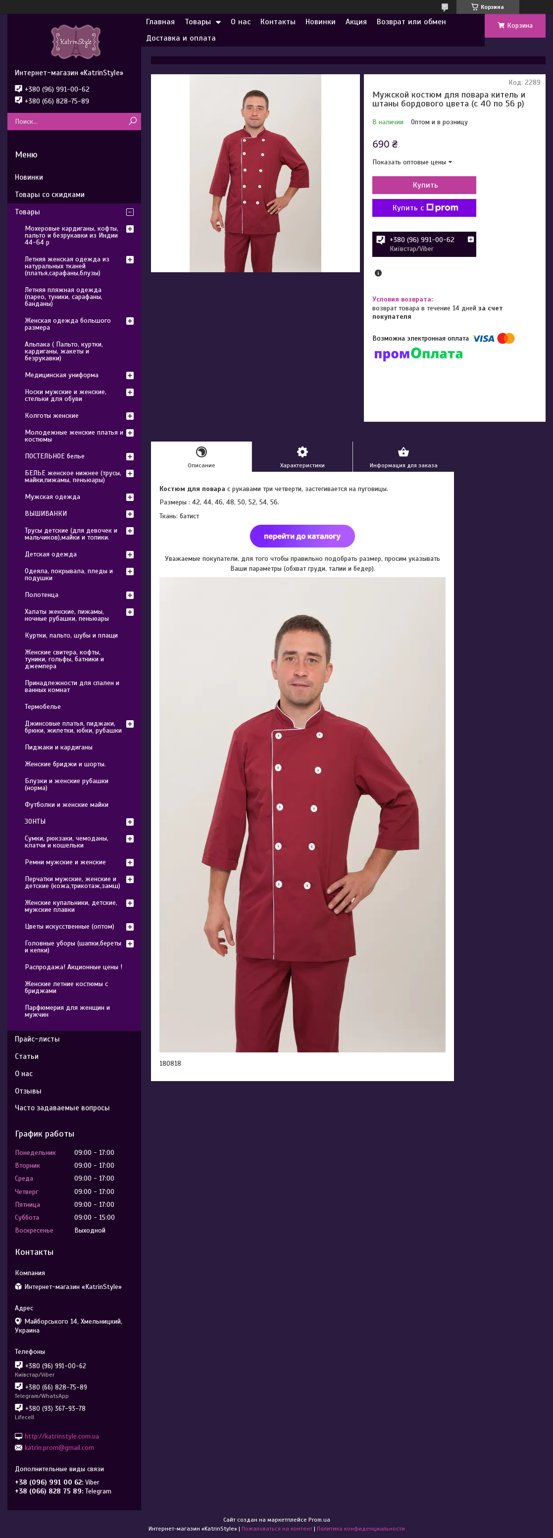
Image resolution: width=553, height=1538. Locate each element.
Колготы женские (52, 415)
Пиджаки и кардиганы (59, 747)
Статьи (27, 1056)
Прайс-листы (37, 1039)
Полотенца (41, 595)
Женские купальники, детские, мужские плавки (71, 906)
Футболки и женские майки (66, 804)
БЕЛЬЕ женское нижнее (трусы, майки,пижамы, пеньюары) (73, 476)
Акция (356, 22)
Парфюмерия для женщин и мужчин (67, 1011)
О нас (241, 22)
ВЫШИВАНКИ (46, 513)
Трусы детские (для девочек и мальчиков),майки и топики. (71, 534)
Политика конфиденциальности (361, 1528)
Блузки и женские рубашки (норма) (66, 784)
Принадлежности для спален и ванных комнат (72, 686)
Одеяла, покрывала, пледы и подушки (69, 574)
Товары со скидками (50, 194)
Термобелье (43, 706)
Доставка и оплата (181, 38)
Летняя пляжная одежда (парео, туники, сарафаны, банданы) (63, 297)
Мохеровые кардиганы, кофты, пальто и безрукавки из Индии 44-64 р (71, 235)
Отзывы (28, 1091)
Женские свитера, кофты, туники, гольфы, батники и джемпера (64, 659)
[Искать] (132, 121)
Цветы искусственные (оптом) (69, 926)
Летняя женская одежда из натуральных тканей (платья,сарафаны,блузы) (67, 266)
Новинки (320, 22)
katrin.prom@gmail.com (59, 1447)
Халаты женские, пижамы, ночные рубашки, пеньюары (67, 615)
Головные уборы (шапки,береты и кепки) (73, 946)
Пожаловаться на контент (277, 1528)
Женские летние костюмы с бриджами (66, 987)
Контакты (278, 22)
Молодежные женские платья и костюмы (74, 436)
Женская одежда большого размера (68, 324)
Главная (160, 22)
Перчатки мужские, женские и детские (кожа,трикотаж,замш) (72, 882)
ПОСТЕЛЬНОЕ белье (55, 456)
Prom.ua (319, 1519)
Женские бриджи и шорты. (65, 764)
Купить (425, 185)
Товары (198, 22)
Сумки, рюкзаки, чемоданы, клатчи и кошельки (66, 841)
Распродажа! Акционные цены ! (73, 967)
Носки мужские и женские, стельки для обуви (65, 395)
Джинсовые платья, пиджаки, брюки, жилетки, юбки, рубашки (73, 727)
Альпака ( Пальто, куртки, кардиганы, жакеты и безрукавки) (64, 351)
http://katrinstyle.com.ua (62, 1436)
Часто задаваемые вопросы (62, 1107)
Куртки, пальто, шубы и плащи (71, 635)
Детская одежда (51, 554)
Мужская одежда (52, 497)
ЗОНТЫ (35, 821)
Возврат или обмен (411, 22)
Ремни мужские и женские (65, 862)
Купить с (425, 208)
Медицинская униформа (62, 375)
